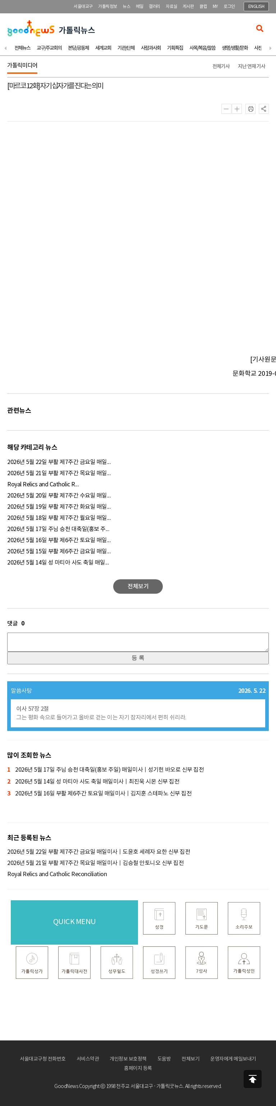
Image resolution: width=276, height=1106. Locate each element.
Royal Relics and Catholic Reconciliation (57, 874)
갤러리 (154, 6)
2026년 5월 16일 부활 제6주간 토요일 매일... (59, 540)
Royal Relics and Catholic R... (43, 484)
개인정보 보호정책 (128, 1059)
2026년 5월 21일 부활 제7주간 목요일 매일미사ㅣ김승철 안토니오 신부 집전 (95, 863)
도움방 (164, 1059)
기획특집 (175, 48)
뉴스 (126, 6)
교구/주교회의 (49, 48)
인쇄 (250, 109)
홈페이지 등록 (138, 1068)
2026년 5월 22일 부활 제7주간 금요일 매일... (59, 462)
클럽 (203, 6)
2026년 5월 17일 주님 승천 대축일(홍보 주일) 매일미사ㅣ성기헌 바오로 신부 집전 (105, 770)
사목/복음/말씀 (202, 48)
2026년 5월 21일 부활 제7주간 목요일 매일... (59, 473)
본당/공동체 (78, 48)
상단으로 (253, 1079)
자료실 (171, 6)
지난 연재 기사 (251, 66)
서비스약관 (88, 1059)
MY (215, 6)
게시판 (188, 6)
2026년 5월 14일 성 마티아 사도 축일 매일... (58, 562)
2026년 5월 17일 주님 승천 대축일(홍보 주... (58, 529)
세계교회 (103, 48)
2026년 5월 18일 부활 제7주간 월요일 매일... (59, 518)
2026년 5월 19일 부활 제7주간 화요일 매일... (59, 507)
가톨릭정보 (107, 6)
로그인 (229, 6)
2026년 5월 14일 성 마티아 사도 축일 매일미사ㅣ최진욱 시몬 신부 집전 (93, 782)
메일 (139, 6)
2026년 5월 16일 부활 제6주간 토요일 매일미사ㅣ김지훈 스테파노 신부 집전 (99, 794)
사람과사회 (151, 48)
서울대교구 (83, 6)
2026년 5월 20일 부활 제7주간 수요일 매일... (59, 495)
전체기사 (221, 66)
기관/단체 (126, 48)
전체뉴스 (22, 48)
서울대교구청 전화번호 (43, 1059)
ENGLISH (256, 6)
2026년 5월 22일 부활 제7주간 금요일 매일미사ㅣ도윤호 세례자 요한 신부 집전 (98, 852)
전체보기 (190, 1059)
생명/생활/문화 (235, 48)
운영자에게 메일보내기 (233, 1059)
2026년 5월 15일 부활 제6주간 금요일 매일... (59, 551)
